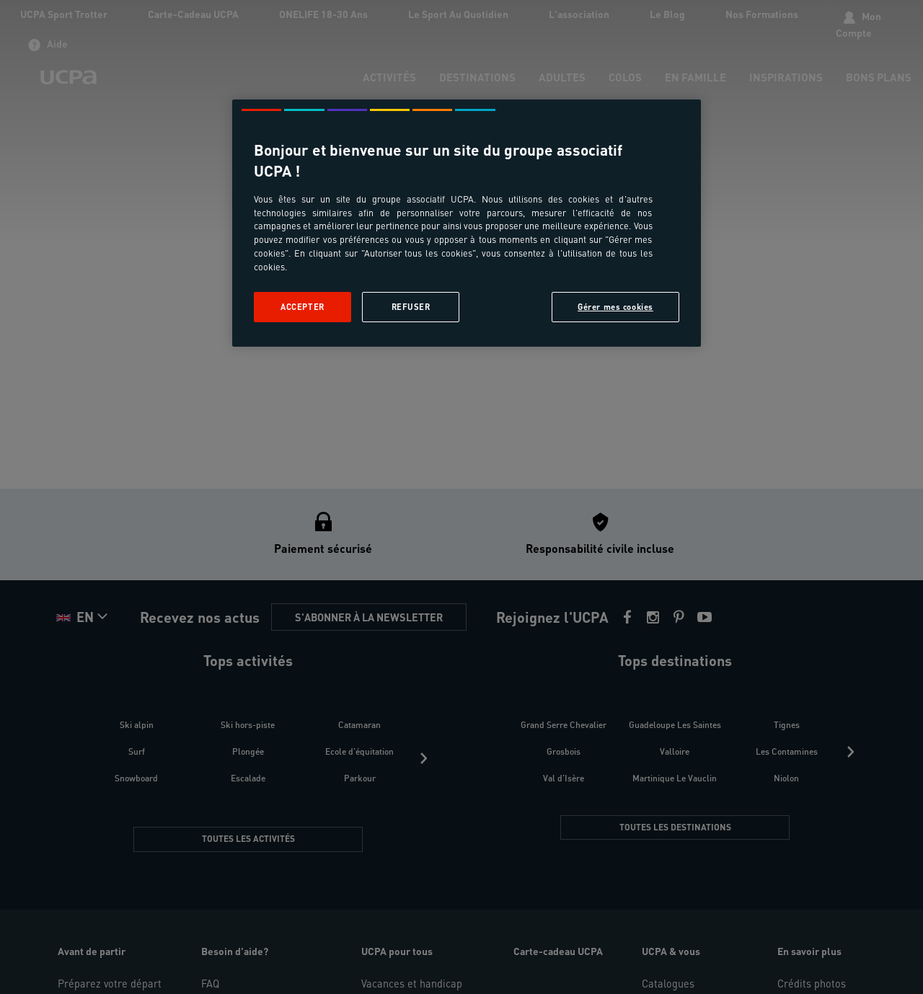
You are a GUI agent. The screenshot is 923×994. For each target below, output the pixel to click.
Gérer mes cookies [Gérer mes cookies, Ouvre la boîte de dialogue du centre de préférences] (615, 306)
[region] (466, 223)
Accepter (302, 306)
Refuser (411, 306)
